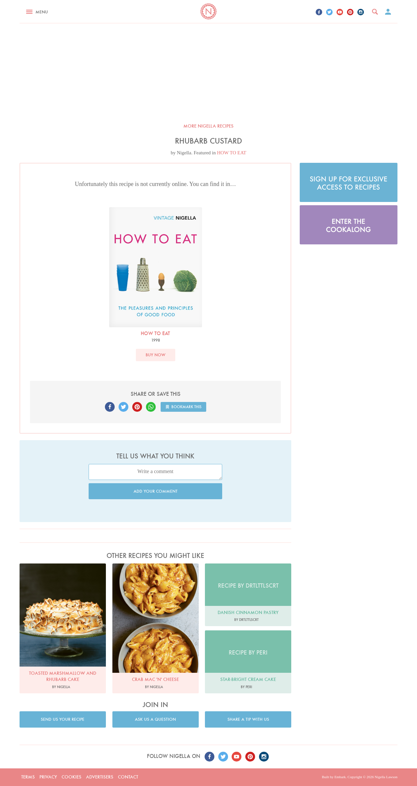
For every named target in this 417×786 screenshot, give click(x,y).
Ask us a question (155, 719)
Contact (128, 777)
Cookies (71, 777)
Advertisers (99, 777)
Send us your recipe (62, 719)
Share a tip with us (248, 719)
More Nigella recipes (208, 126)
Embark (340, 777)
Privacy (48, 777)
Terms (28, 777)
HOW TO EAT (231, 152)
